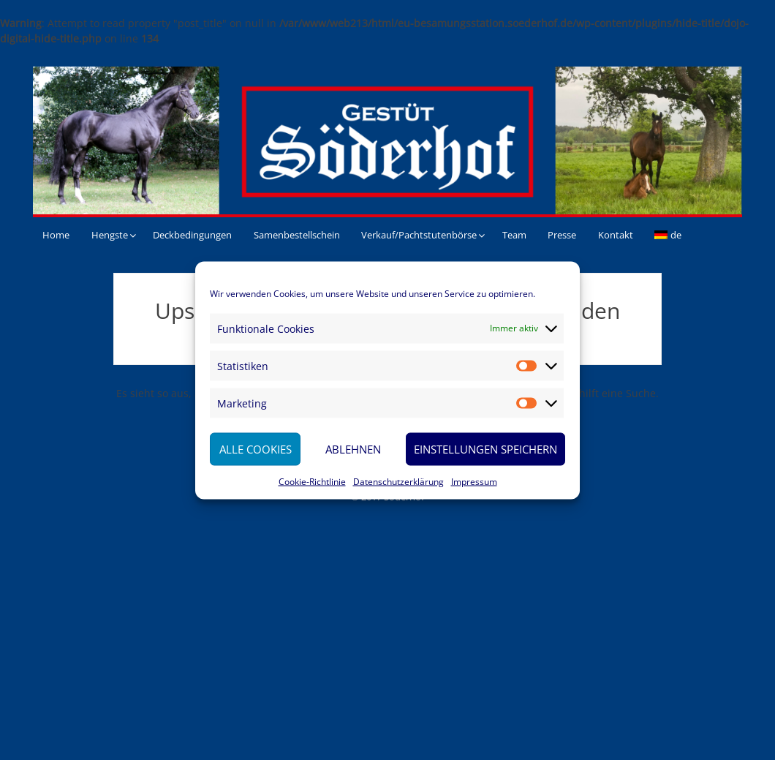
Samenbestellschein (297, 234)
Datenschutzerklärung (398, 481)
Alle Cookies (255, 449)
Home (55, 234)
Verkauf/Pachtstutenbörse (419, 234)
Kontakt (615, 234)
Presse (562, 234)
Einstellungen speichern (485, 449)
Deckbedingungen (192, 234)
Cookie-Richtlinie (312, 481)
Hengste (109, 234)
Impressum (474, 481)
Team (514, 234)
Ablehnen (353, 449)
